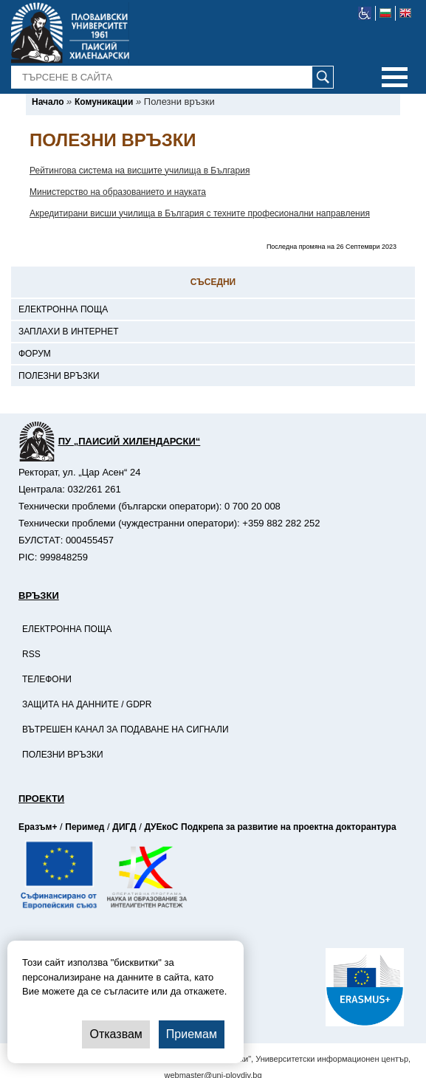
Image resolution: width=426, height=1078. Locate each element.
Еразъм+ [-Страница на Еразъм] (37, 827)
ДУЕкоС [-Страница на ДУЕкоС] (161, 827)
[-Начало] (47, 102)
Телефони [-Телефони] (47, 679)
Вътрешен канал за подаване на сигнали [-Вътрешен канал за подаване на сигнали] (125, 729)
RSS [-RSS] (31, 654)
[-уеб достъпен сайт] (365, 13)
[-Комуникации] (104, 102)
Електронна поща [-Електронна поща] (63, 309)
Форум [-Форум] (34, 354)
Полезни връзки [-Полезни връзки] (59, 376)
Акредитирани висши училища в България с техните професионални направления (200, 213)
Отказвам (115, 1034)
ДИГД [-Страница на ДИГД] (124, 827)
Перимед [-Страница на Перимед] (84, 827)
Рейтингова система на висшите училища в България (140, 170)
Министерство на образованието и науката (118, 192)
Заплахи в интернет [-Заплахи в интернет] (68, 331)
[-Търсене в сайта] (172, 77)
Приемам (191, 1034)
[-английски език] (405, 13)
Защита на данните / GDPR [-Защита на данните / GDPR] (87, 704)
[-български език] (386, 13)
